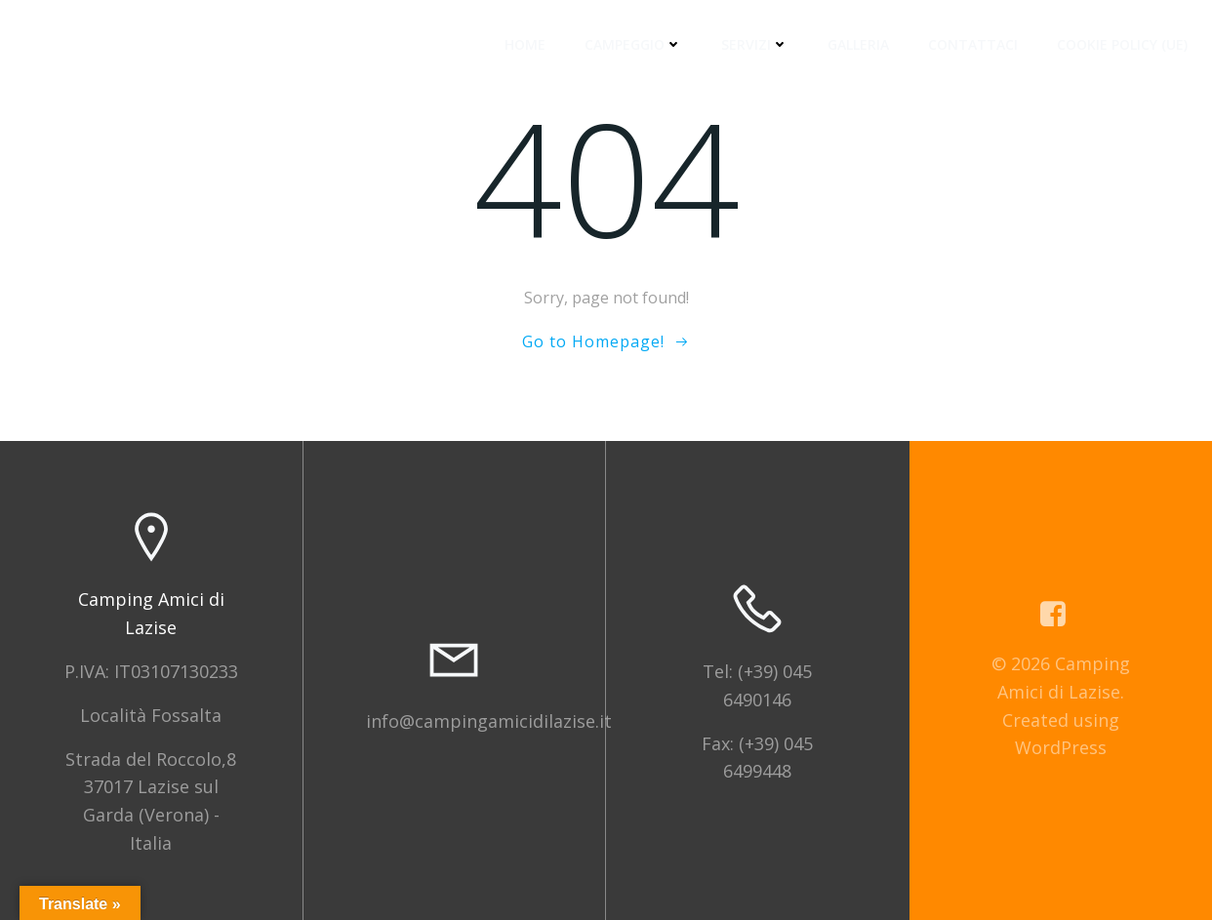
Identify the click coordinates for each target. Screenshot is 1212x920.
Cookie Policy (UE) (1122, 44)
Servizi (754, 44)
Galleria (858, 44)
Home (525, 44)
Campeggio (633, 44)
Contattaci (973, 44)
